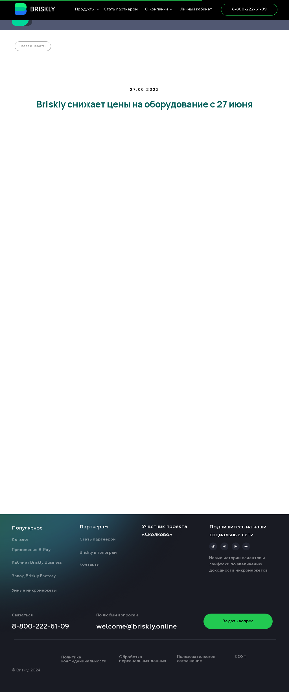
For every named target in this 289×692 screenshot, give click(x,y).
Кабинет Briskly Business (37, 562)
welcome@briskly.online (136, 626)
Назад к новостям (33, 46)
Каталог (20, 540)
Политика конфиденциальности (83, 659)
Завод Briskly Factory (34, 576)
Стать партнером (121, 9)
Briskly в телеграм (98, 553)
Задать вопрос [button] (238, 621)
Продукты (85, 9)
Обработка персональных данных (142, 659)
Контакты (90, 564)
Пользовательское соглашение (196, 659)
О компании (156, 9)
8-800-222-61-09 (249, 9)
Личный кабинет (196, 9)
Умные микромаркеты (34, 590)
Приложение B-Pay (31, 550)
